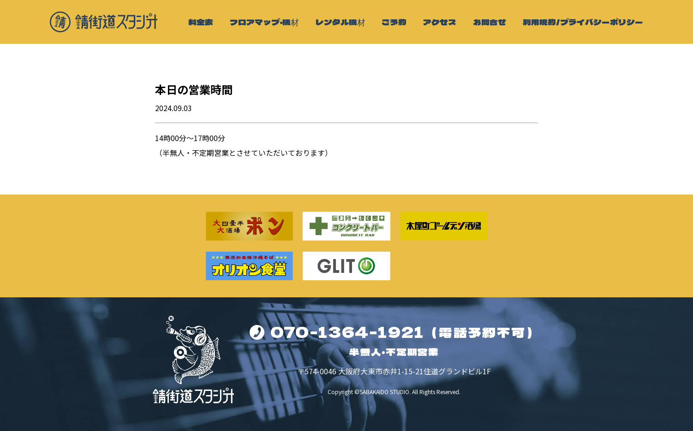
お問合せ (489, 22)
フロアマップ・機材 (264, 22)
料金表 (200, 22)
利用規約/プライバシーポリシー (583, 22)
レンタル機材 (340, 22)
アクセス (439, 22)
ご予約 (394, 22)
